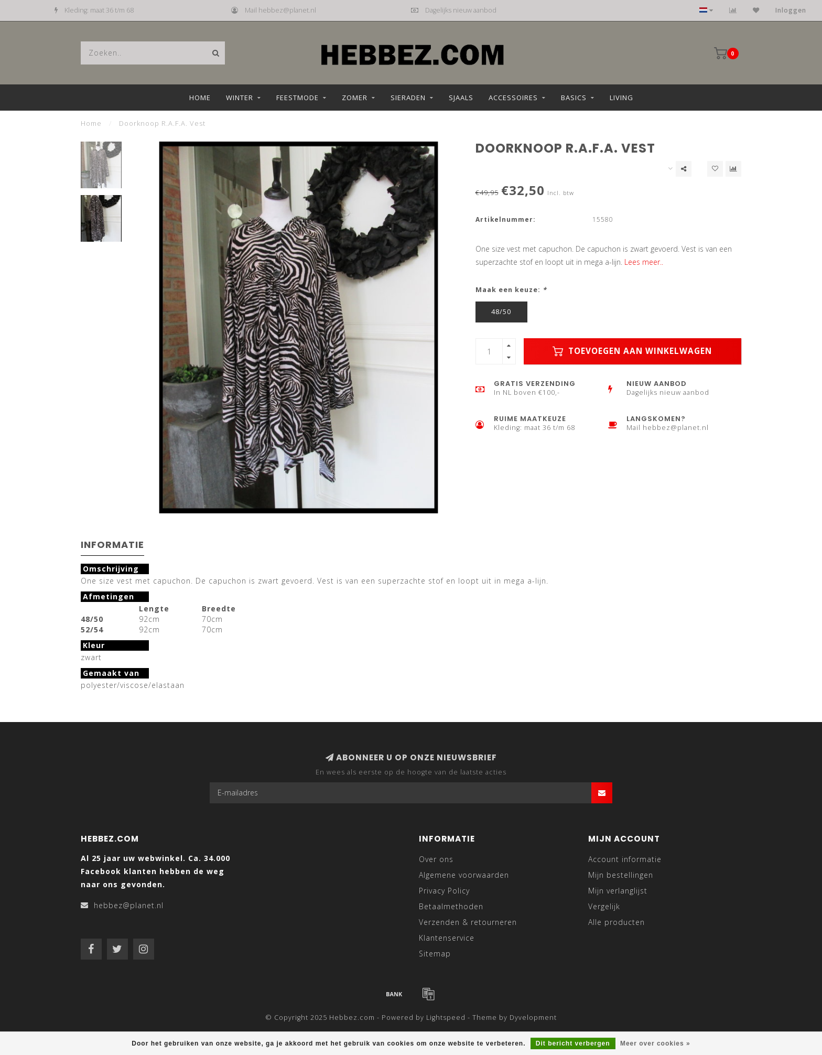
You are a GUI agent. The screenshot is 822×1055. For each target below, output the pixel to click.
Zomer (354, 97)
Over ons (436, 859)
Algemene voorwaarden (464, 875)
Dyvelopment (533, 1017)
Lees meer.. (643, 262)
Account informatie (625, 859)
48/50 (501, 311)
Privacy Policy (444, 891)
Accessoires (513, 97)
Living (621, 97)
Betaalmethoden (451, 906)
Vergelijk (604, 906)
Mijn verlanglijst (617, 891)
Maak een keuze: (511, 289)
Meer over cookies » (655, 1043)
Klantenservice (446, 938)
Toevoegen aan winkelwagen (632, 351)
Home (200, 97)
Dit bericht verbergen (573, 1043)
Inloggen (790, 10)
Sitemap (435, 954)
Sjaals (461, 97)
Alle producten (616, 922)
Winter (239, 97)
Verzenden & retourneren (468, 922)
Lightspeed (446, 1017)
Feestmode (297, 97)
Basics (574, 97)
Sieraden (408, 97)
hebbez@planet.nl (129, 905)
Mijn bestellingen (620, 875)
